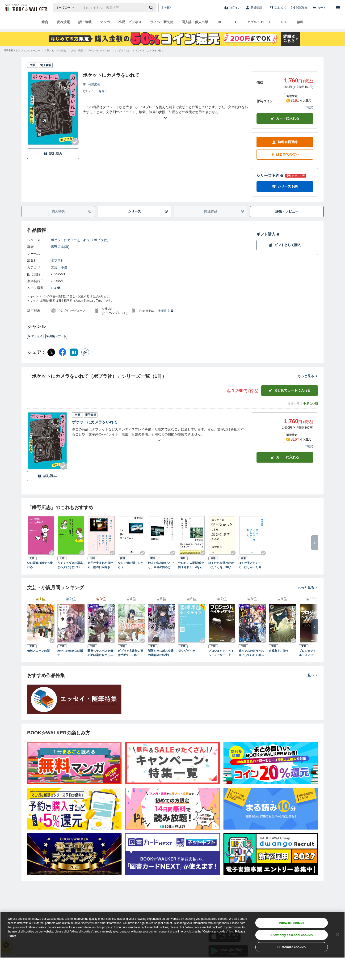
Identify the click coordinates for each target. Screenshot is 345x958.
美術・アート (56, 336)
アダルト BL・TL (260, 22)
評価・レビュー (287, 211)
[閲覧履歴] (299, 7)
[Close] (337, 934)
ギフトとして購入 (285, 245)
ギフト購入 (268, 234)
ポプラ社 (57, 260)
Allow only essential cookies (291, 935)
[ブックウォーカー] (25, 7)
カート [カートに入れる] (284, 457)
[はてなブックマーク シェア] (74, 352)
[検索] (151, 7)
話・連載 (85, 22)
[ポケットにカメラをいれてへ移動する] (149, 50)
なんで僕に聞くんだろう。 (130, 565)
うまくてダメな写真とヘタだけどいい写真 (70, 565)
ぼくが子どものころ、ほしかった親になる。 (251, 565)
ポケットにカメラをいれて (94, 422)
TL (235, 22)
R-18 (284, 22)
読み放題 (63, 22)
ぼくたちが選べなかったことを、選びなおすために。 (221, 565)
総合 (45, 22)
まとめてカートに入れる (290, 390)
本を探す (166, 7)
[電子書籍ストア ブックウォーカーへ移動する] (22, 50)
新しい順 (310, 403)
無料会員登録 (285, 142)
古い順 (293, 403)
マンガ (105, 22)
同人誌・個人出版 (195, 22)
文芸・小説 (59, 267)
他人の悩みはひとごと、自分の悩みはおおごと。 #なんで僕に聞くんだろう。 (161, 565)
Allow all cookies (291, 922)
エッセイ (35, 336)
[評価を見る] (95, 91)
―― (54, 253)
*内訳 (308, 107)
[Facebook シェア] (62, 352)
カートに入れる (284, 118)
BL (220, 22)
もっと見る (308, 376)
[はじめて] (278, 7)
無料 (300, 22)
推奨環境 (166, 310)
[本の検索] (66, 7)
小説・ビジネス (130, 22)
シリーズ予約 (270, 176)
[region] (172, 935)
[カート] (319, 7)
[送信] (151, 7)
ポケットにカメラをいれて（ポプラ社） (80, 240)
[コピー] (85, 352)
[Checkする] (75, 142)
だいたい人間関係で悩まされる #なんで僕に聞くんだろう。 (191, 565)
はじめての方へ (284, 154)
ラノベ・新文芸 (161, 22)
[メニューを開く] (338, 7)
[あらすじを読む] (165, 112)
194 (55, 288)
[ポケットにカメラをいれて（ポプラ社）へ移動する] (109, 50)
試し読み (53, 154)
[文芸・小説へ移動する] (77, 50)
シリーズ (148, 211)
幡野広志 (94, 84)
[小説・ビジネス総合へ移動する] (55, 50)
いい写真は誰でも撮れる (40, 565)
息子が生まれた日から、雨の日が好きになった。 (100, 565)
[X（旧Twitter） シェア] (51, 352)
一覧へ (311, 675)
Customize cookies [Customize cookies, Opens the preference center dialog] (291, 947)
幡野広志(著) (60, 247)
